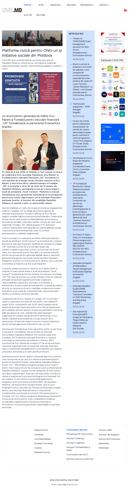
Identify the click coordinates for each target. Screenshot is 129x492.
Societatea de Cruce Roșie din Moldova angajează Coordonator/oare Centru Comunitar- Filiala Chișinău (82, 165)
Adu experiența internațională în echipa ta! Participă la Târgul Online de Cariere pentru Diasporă (82, 318)
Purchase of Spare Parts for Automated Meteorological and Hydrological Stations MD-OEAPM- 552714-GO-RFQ (83, 241)
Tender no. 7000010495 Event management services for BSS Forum (82, 44)
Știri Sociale (78, 328)
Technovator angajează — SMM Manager (81, 107)
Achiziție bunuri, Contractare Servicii (82, 54)
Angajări (76, 112)
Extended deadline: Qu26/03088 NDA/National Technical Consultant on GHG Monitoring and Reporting (82, 293)
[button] (29, 5)
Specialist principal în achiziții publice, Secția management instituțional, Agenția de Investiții (82, 269)
